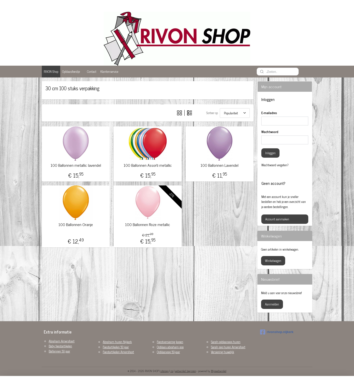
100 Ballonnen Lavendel (219, 165)
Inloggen (270, 152)
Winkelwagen (273, 260)
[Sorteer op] (235, 113)
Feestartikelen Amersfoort (118, 351)
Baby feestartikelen (60, 346)
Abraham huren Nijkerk (117, 341)
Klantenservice (109, 71)
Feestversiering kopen (170, 341)
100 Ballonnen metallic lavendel (76, 165)
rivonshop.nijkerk (276, 332)
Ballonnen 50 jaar (59, 351)
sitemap (165, 371)
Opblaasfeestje (71, 71)
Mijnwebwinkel (218, 371)
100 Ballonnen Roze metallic (147, 224)
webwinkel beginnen (185, 371)
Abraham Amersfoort (61, 341)
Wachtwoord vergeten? (275, 165)
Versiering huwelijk (222, 351)
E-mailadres (269, 112)
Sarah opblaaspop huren (225, 341)
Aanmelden (272, 304)
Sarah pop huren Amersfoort (228, 347)
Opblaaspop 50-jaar (168, 351)
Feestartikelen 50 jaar (116, 347)
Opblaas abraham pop (170, 347)
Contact (91, 71)
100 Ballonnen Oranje (76, 224)
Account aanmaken (277, 219)
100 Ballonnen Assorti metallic (147, 165)
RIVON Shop (51, 71)
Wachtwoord (269, 131)
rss (171, 371)
